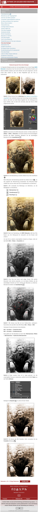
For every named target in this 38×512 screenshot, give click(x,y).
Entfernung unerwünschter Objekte (9, 57)
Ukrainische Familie (5, 32)
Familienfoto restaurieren (7, 55)
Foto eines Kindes (5, 52)
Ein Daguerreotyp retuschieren (8, 48)
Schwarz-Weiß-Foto (5, 28)
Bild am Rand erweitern (6, 23)
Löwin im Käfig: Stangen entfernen (9, 54)
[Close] (36, 502)
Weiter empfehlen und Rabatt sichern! (19, 486)
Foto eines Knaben (5, 37)
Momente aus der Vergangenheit (9, 16)
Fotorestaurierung (6, 14)
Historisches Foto (5, 45)
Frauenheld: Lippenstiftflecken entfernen (10, 19)
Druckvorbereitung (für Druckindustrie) (10, 50)
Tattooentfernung (5, 25)
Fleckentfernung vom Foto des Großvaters (11, 41)
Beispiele (4, 12)
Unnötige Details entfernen (7, 26)
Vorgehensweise (5, 10)
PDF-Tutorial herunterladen (8, 61)
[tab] (19, 10)
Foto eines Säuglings (6, 30)
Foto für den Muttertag (6, 39)
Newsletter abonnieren (19, 494)
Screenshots (5, 59)
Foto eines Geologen (6, 43)
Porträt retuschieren (6, 34)
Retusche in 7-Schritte (6, 36)
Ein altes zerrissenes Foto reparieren (9, 21)
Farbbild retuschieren (6, 46)
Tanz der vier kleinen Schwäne (8, 17)
